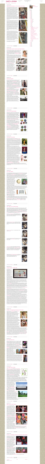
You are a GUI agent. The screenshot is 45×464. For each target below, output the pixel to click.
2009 (30, 46)
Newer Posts (8, 459)
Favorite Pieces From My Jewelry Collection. (11, 90)
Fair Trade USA (12, 311)
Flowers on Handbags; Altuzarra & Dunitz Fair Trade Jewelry (17, 434)
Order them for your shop (9, 198)
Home (17, 459)
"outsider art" (10, 283)
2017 (30, 18)
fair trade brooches (15, 454)
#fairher (18, 311)
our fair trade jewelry (14, 81)
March (31, 26)
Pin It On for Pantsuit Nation (11, 111)
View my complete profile (35, 6)
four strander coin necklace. (15, 84)
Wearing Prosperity (10, 78)
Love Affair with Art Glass (11, 367)
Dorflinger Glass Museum (12, 387)
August (31, 22)
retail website (10, 62)
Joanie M (13, 369)
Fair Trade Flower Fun (10, 339)
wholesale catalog (9, 127)
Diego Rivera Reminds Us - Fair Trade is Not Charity (16, 6)
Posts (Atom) (10, 460)
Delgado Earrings (17, 53)
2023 (30, 13)
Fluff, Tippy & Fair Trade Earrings (12, 206)
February (31, 40)
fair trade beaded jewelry (11, 374)
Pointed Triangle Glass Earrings (14, 254)
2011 (30, 44)
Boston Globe (15, 391)
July (31, 23)
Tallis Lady (23, 199)
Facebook (8, 114)
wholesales (13, 447)
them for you (15, 198)
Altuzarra (13, 441)
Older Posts (26, 459)
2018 (30, 17)
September (32, 21)
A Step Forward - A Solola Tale (12, 267)
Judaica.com (18, 199)
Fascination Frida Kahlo (11, 137)
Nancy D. (34, 5)
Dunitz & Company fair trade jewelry (17, 427)
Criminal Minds (17, 344)
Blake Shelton (9, 415)
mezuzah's (8, 191)
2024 (30, 12)
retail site (19, 212)
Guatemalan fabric (8, 125)
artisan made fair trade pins (15, 123)
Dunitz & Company (20, 210)
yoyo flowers (9, 126)
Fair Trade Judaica (10, 171)
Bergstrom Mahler (11, 389)
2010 (30, 45)
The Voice (8, 405)
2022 (30, 14)
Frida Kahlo (18, 138)
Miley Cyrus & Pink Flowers (11, 404)
